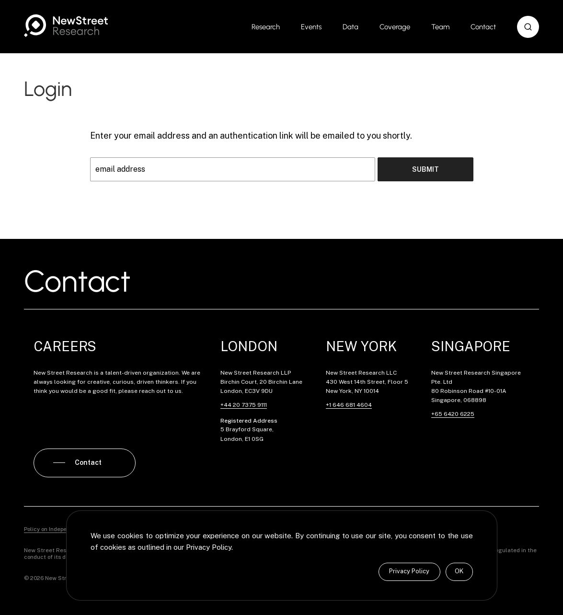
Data (350, 27)
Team (440, 27)
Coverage (394, 27)
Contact (483, 27)
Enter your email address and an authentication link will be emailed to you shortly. (251, 135)
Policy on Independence (55, 529)
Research (266, 27)
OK (459, 571)
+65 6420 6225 (452, 414)
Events (311, 27)
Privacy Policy (409, 571)
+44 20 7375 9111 (243, 405)
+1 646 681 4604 (349, 405)
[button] (528, 27)
